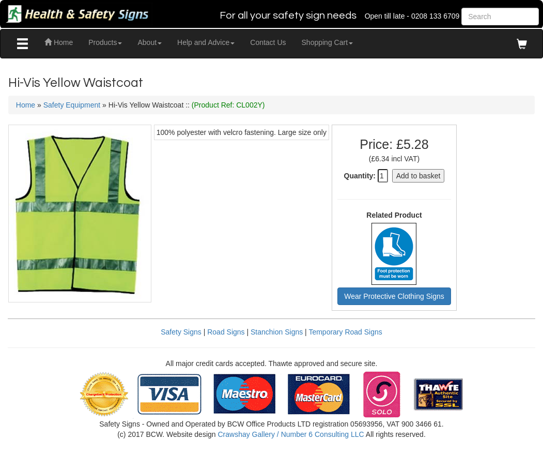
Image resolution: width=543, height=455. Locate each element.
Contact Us (268, 42)
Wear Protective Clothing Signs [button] (394, 296)
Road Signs (225, 332)
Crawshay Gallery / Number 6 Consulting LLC (291, 434)
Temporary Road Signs (345, 332)
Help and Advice (206, 42)
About (149, 42)
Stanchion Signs (277, 332)
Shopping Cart (327, 42)
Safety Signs (181, 332)
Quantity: (360, 176)
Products (105, 42)
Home (58, 42)
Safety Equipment (72, 105)
